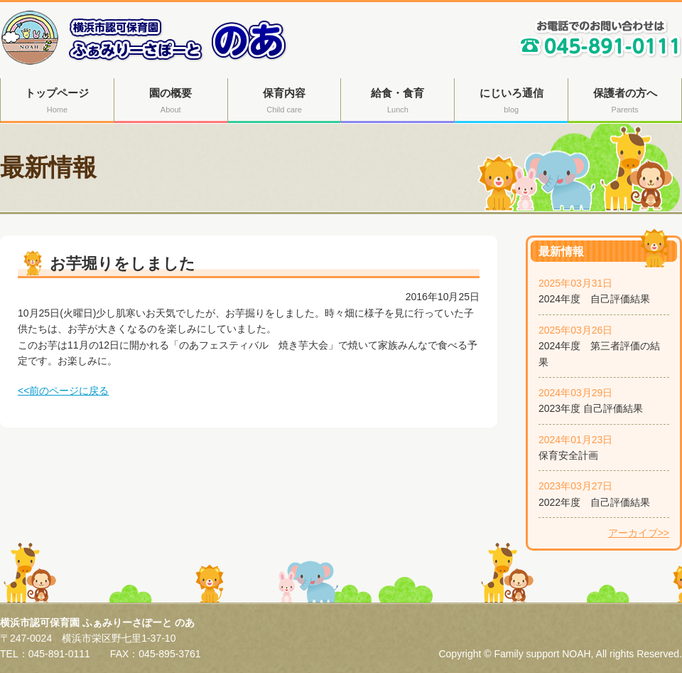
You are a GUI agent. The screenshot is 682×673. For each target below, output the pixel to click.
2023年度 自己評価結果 (590, 408)
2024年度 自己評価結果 (594, 298)
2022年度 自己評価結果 (594, 502)
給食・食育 (397, 102)
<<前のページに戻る (63, 390)
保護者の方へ (624, 102)
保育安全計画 (568, 455)
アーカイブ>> (638, 533)
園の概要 (170, 102)
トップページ (57, 102)
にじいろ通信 (511, 102)
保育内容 (284, 102)
